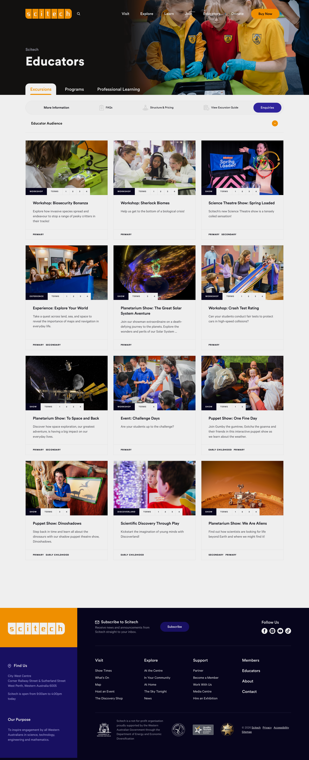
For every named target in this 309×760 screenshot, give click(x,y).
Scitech (31, 49)
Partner (198, 670)
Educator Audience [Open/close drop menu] (154, 123)
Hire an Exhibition (205, 698)
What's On (102, 678)
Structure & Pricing (161, 107)
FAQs (109, 107)
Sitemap (247, 732)
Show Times (103, 670)
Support (200, 660)
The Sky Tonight (155, 691)
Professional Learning (118, 89)
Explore (151, 660)
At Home (150, 684)
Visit (99, 660)
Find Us (20, 665)
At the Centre (153, 670)
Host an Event (105, 691)
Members (250, 660)
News (148, 698)
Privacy (267, 727)
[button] (125, 14)
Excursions (40, 89)
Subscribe (175, 627)
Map (100, 684)
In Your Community (157, 678)
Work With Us (202, 684)
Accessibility (281, 727)
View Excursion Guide (224, 107)
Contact (249, 691)
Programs (74, 89)
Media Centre (202, 691)
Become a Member (206, 678)
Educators (251, 670)
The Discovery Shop (109, 698)
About (247, 681)
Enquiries (267, 108)
